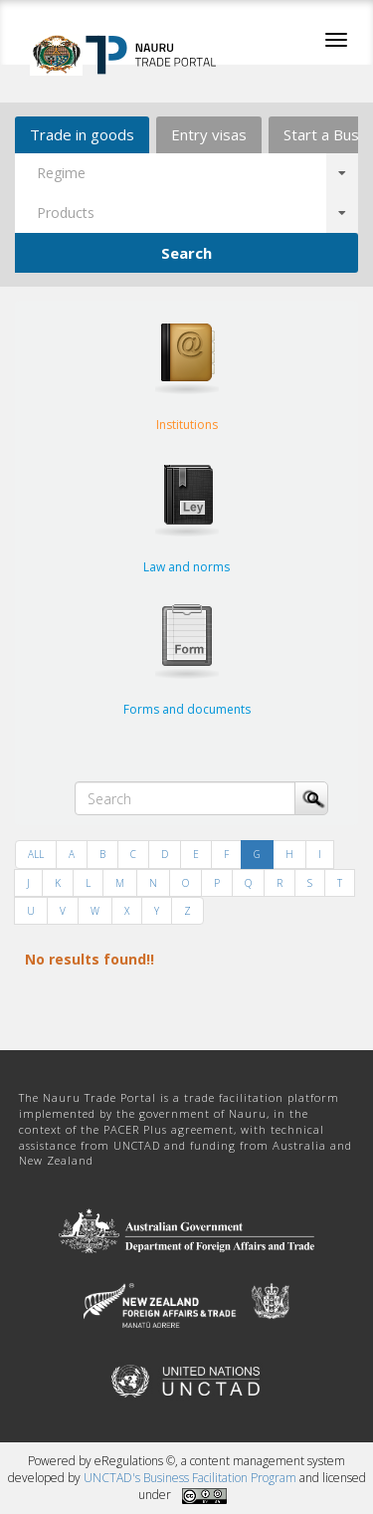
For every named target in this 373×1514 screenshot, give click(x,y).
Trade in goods (82, 134)
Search (186, 253)
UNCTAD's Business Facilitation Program (190, 1477)
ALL (36, 854)
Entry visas (209, 134)
